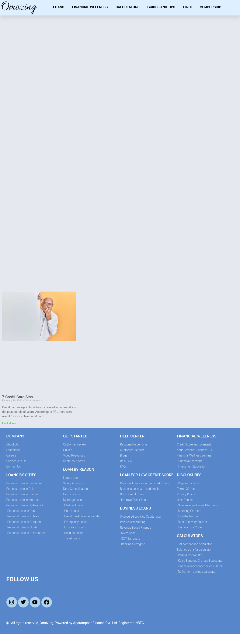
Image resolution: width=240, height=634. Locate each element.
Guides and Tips (161, 7)
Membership (210, 7)
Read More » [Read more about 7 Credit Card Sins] (9, 423)
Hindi (187, 7)
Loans (58, 7)
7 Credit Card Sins (17, 397)
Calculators (128, 7)
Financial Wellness (90, 7)
